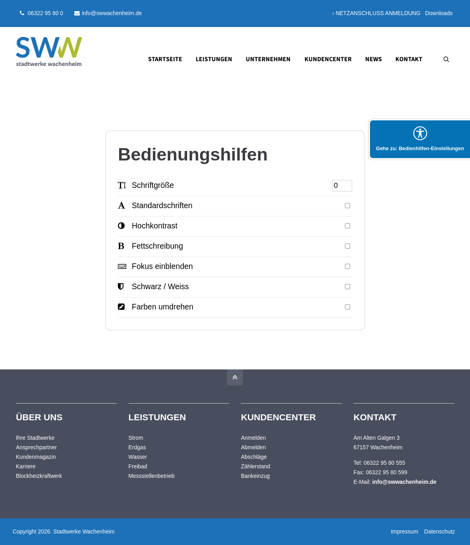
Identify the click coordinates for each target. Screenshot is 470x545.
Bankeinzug (255, 476)
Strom (136, 438)
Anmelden (253, 438)
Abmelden (253, 447)
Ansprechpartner (36, 447)
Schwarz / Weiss (153, 286)
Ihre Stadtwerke (35, 438)
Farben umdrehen (155, 306)
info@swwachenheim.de (108, 13)
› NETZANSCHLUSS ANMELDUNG (376, 13)
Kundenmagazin (36, 457)
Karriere (26, 466)
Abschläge (254, 457)
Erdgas (137, 447)
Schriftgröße (146, 185)
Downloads (439, 13)
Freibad (138, 466)
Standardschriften (155, 205)
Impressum (404, 531)
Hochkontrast (147, 225)
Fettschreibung (150, 246)
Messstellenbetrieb (152, 476)
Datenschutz (439, 531)
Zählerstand (255, 466)
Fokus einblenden (155, 266)
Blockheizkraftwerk (39, 476)
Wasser (138, 457)
